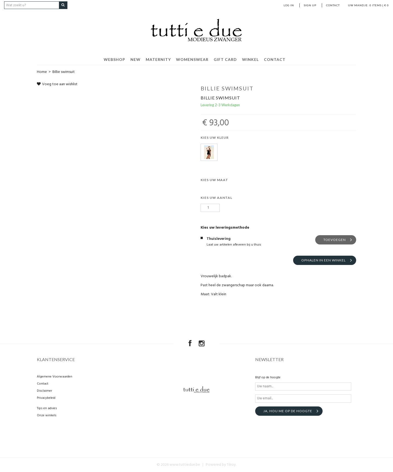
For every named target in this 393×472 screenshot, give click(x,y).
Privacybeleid (46, 398)
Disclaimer (44, 391)
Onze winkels (46, 415)
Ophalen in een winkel (323, 260)
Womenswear (192, 59)
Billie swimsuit (63, 72)
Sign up (310, 5)
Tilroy (231, 465)
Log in (289, 5)
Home (42, 72)
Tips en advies (47, 408)
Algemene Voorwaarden (54, 376)
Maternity (158, 59)
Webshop (114, 59)
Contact (333, 5)
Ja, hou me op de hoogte (287, 411)
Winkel (250, 59)
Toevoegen (334, 239)
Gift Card (225, 59)
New (135, 59)
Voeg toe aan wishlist (57, 84)
